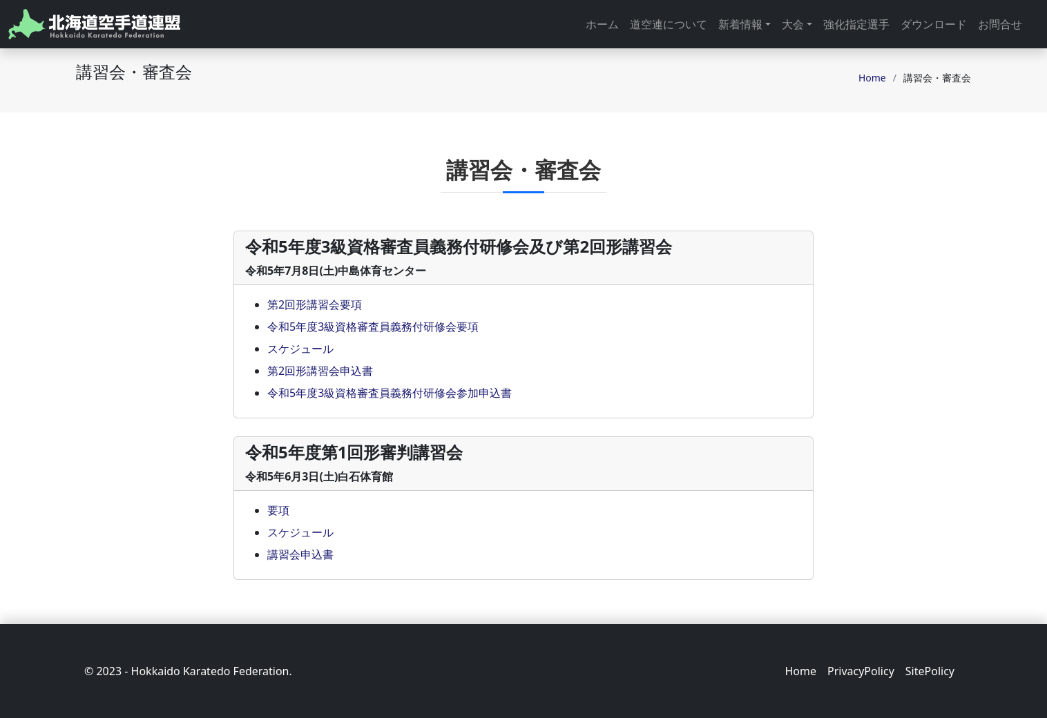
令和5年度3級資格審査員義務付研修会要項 (373, 326)
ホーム (602, 24)
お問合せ (1000, 24)
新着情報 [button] (740, 24)
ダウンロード (934, 24)
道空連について (668, 24)
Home (872, 77)
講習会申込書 (300, 554)
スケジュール (300, 348)
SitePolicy (929, 671)
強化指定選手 (856, 24)
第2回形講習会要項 (314, 304)
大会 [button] (793, 24)
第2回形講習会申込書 (320, 370)
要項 (278, 510)
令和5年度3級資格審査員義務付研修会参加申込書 (389, 392)
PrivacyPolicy (860, 671)
